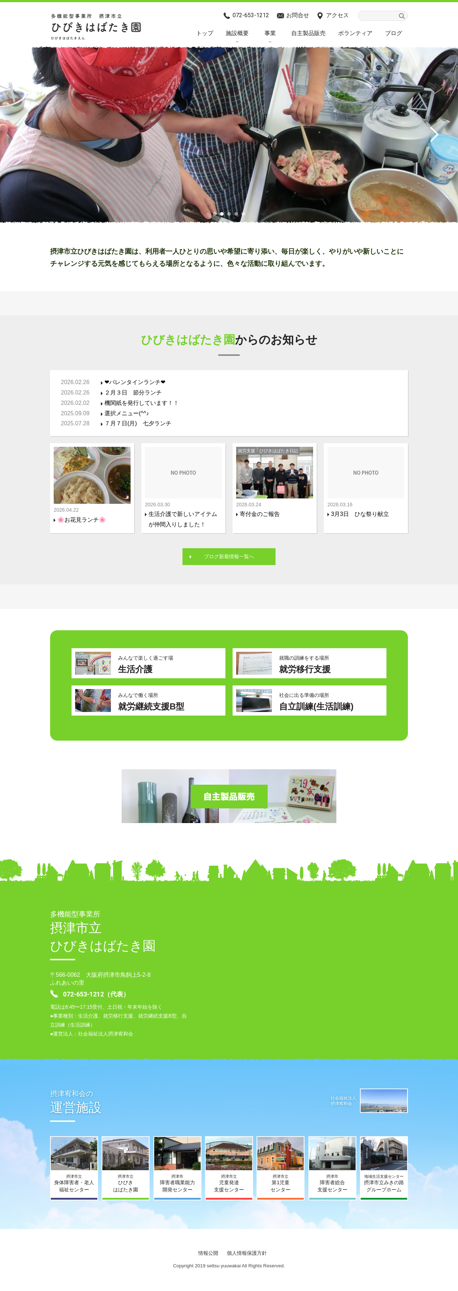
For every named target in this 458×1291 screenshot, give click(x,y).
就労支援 (246, 450)
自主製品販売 (308, 33)
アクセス (337, 15)
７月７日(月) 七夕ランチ (137, 423)
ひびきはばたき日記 (278, 450)
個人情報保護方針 (247, 1254)
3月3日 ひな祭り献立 (360, 514)
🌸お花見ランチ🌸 (81, 520)
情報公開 (208, 1254)
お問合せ (297, 15)
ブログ (393, 33)
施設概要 (237, 33)
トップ (204, 33)
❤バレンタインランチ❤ (134, 382)
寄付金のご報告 (260, 514)
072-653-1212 (251, 15)
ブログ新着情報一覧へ (229, 557)
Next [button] (431, 134)
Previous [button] (26, 134)
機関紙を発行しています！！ (141, 403)
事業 (270, 33)
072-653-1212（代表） (96, 995)
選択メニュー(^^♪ (126, 413)
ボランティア (355, 33)
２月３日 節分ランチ (133, 392)
